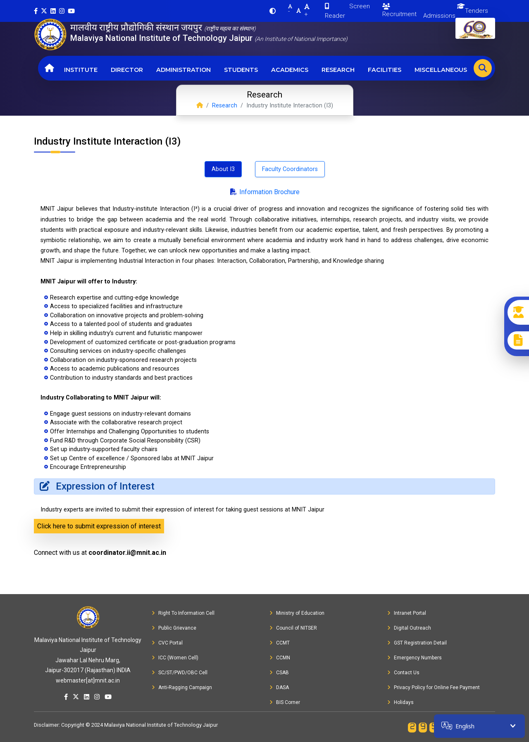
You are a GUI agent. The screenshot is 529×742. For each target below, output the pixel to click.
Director (127, 70)
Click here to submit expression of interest (99, 526)
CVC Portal (167, 643)
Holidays (400, 702)
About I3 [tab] (223, 169)
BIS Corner (284, 702)
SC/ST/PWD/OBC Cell (179, 672)
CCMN (279, 658)
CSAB (279, 672)
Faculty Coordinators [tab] (290, 169)
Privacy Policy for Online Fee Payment (433, 687)
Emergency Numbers (414, 658)
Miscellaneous (441, 70)
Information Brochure (264, 192)
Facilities (384, 70)
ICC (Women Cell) (175, 658)
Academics (289, 70)
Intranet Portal (406, 613)
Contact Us (403, 672)
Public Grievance (174, 628)
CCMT (279, 643)
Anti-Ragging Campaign (182, 687)
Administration (183, 70)
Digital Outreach (409, 628)
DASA (279, 687)
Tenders (476, 10)
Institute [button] (81, 70)
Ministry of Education (296, 613)
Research (338, 70)
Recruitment (399, 10)
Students (241, 70)
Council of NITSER (293, 628)
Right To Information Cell (183, 613)
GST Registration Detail (417, 643)
